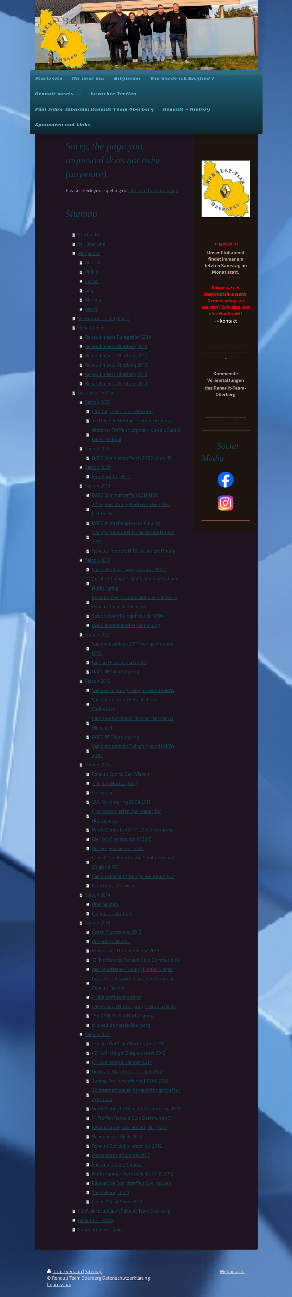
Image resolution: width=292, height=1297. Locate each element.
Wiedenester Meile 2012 (117, 1136)
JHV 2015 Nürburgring (114, 783)
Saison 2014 (97, 895)
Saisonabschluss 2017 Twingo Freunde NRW (132, 648)
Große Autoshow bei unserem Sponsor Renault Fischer (133, 983)
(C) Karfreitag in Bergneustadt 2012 (128, 1053)
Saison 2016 (97, 681)
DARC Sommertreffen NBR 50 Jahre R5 (132, 458)
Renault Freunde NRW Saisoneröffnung (133, 551)
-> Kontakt (225, 321)
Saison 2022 (98, 448)
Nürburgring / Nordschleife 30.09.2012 (132, 1173)
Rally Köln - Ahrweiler (114, 885)
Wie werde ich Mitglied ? (103, 318)
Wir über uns (91, 244)
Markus (93, 299)
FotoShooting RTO (111, 476)
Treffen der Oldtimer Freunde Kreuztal (132, 420)
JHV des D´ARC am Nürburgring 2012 (129, 1043)
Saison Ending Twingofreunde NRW (129, 569)
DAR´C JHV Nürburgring (115, 671)
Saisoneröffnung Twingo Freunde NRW (133, 690)
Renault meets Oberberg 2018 (116, 346)
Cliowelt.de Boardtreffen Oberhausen (131, 1183)
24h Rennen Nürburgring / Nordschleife (134, 1006)
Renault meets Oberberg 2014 (116, 383)
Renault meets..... (95, 327)
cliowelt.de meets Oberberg (121, 1025)
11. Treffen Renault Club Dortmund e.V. (132, 1118)
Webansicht (232, 1271)
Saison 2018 (97, 560)
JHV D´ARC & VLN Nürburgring (122, 1015)
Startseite (88, 234)
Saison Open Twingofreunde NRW (127, 616)
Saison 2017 (97, 634)
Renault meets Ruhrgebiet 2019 (118, 337)
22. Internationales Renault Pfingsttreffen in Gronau (136, 1094)
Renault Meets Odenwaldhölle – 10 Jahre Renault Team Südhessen (134, 601)
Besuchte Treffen (96, 392)
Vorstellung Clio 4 (110, 1192)
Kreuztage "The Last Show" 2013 (125, 950)
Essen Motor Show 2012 (117, 1201)
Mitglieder (89, 253)
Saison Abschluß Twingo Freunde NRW (133, 876)
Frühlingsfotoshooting (116, 997)
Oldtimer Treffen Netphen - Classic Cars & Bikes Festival (136, 434)
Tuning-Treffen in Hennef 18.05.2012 (130, 1080)
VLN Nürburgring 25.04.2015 (121, 802)
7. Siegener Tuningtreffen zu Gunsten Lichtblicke (131, 508)
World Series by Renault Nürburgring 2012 (136, 1108)
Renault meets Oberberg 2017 (116, 355)
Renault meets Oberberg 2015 (116, 374)
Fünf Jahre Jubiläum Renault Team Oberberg (124, 1211)
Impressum (59, 1284)
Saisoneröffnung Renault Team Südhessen (124, 704)
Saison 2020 (98, 467)
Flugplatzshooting (111, 913)
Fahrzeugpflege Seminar (117, 1164)
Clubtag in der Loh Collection (122, 411)
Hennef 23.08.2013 (111, 941)
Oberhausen (105, 904)
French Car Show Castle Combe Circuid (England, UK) (132, 862)
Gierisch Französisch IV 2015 (121, 839)
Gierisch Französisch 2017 (119, 662)
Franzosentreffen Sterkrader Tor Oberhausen (126, 815)
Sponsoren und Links (100, 1229)
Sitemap (93, 1271)
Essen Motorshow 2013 (116, 932)
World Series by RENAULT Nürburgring (132, 829)
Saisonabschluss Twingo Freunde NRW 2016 (133, 750)
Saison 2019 (97, 485)
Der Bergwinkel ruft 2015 (118, 848)
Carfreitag (102, 792)
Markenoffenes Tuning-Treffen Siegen (132, 969)
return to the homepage (153, 190)
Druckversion (65, 1271)
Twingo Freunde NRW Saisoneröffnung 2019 (133, 536)
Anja (89, 290)
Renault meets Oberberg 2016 (116, 365)
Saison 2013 (97, 922)
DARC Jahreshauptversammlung (126, 523)
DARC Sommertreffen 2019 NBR (125, 495)
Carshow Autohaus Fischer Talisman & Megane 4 (133, 722)
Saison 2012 (97, 1034)
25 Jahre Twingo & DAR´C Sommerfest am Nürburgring (134, 583)
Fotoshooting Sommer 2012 (121, 1155)
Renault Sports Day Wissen (120, 774)
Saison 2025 (98, 402)
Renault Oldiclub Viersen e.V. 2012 (127, 1146)
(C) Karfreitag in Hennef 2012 (122, 1062)
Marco (91, 309)
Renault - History (96, 1220)
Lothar (92, 281)
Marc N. (93, 262)
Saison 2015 (97, 764)
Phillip (91, 272)
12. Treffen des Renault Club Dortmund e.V (136, 960)
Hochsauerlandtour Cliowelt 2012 (127, 1071)
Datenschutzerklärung (126, 1278)
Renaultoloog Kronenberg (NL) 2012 (129, 1127)
